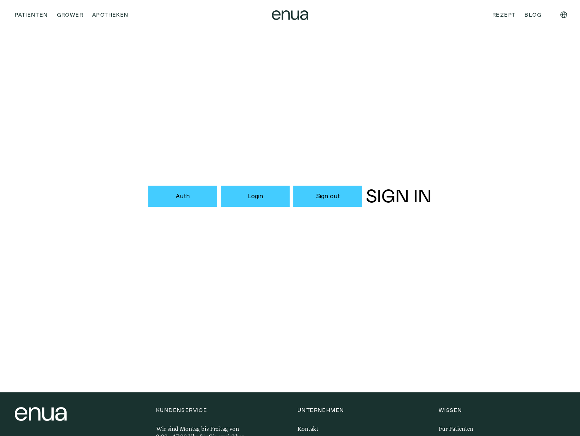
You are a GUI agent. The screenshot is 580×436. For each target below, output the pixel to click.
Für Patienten (456, 428)
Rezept (504, 14)
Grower (70, 14)
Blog (533, 14)
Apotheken (110, 14)
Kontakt (307, 428)
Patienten (31, 14)
